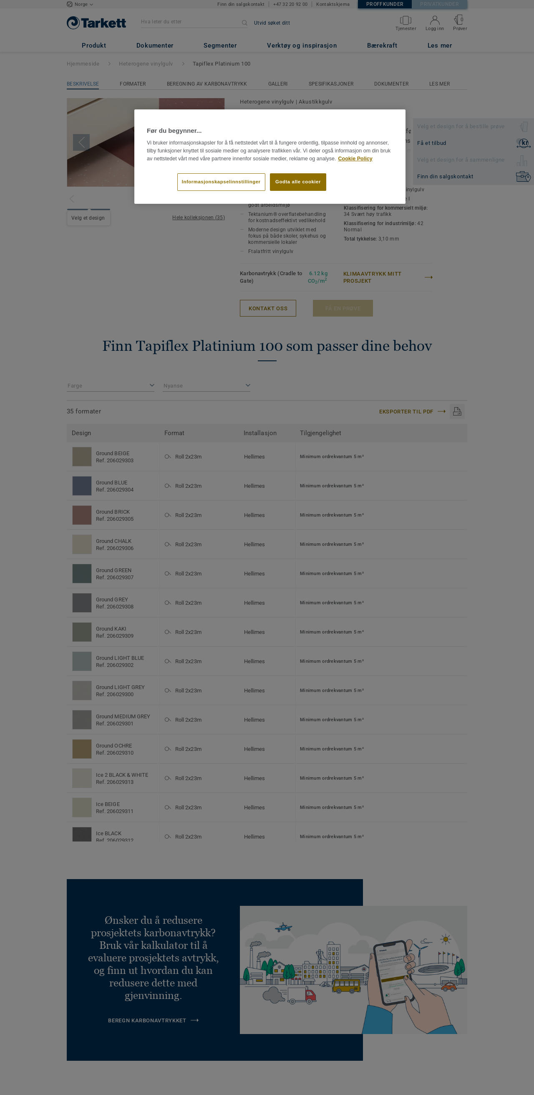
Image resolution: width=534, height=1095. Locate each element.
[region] (270, 156)
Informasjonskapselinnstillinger (221, 181)
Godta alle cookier (298, 181)
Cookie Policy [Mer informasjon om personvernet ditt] (355, 159)
